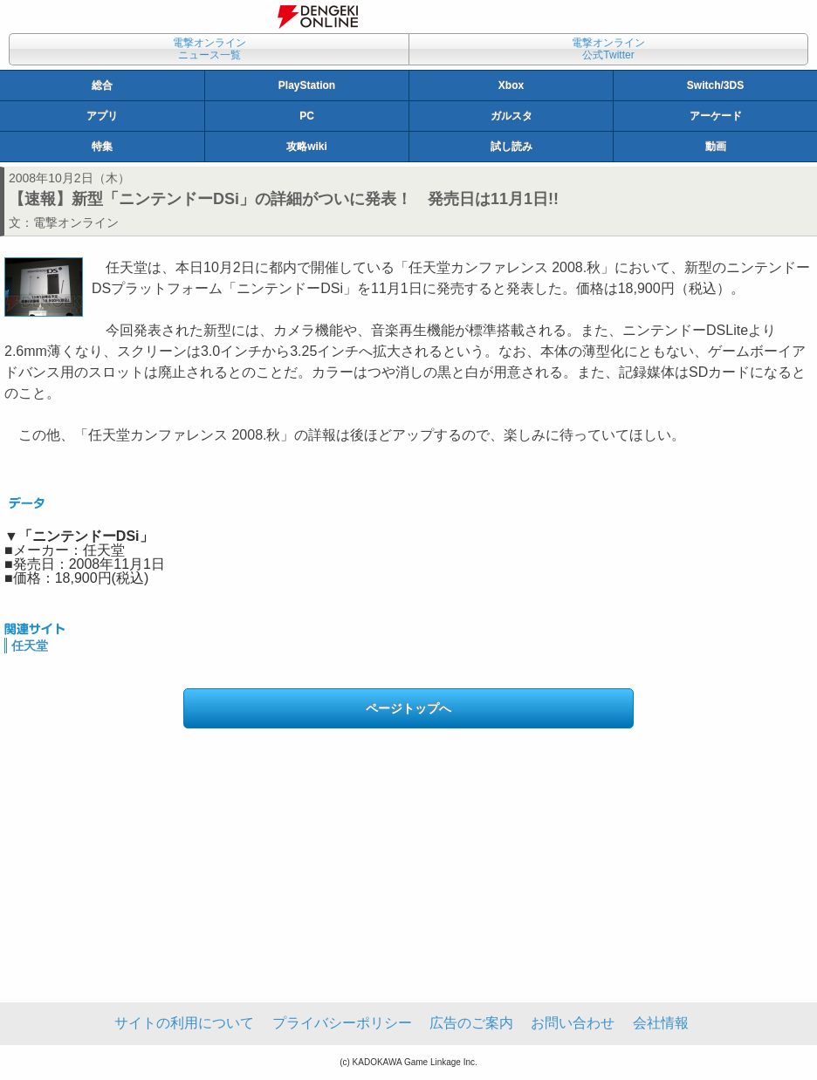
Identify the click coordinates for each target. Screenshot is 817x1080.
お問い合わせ (572, 1022)
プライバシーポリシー (342, 1022)
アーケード (716, 116)
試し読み (511, 146)
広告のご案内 (471, 1022)
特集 (102, 146)
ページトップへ (408, 708)
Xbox (511, 85)
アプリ (102, 116)
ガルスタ (511, 116)
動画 (715, 146)
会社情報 (661, 1022)
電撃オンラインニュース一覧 (209, 49)
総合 (102, 85)
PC (306, 116)
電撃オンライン (76, 222)
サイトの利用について (184, 1022)
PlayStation (306, 85)
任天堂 (29, 646)
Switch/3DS (715, 85)
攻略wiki (306, 146)
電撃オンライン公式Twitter (608, 49)
